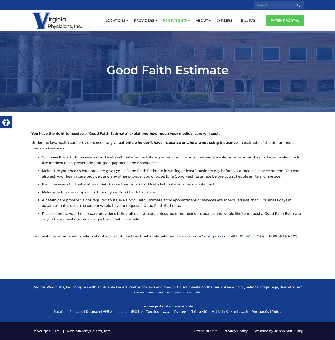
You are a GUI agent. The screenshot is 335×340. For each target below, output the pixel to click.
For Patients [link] (175, 20)
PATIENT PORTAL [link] (285, 20)
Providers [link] (144, 20)
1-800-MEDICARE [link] (251, 236)
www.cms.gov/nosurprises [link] (200, 236)
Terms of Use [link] (205, 331)
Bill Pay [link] (248, 20)
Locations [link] (115, 20)
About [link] (202, 20)
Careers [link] (224, 20)
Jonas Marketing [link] (289, 331)
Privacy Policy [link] (235, 331)
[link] (6, 122)
